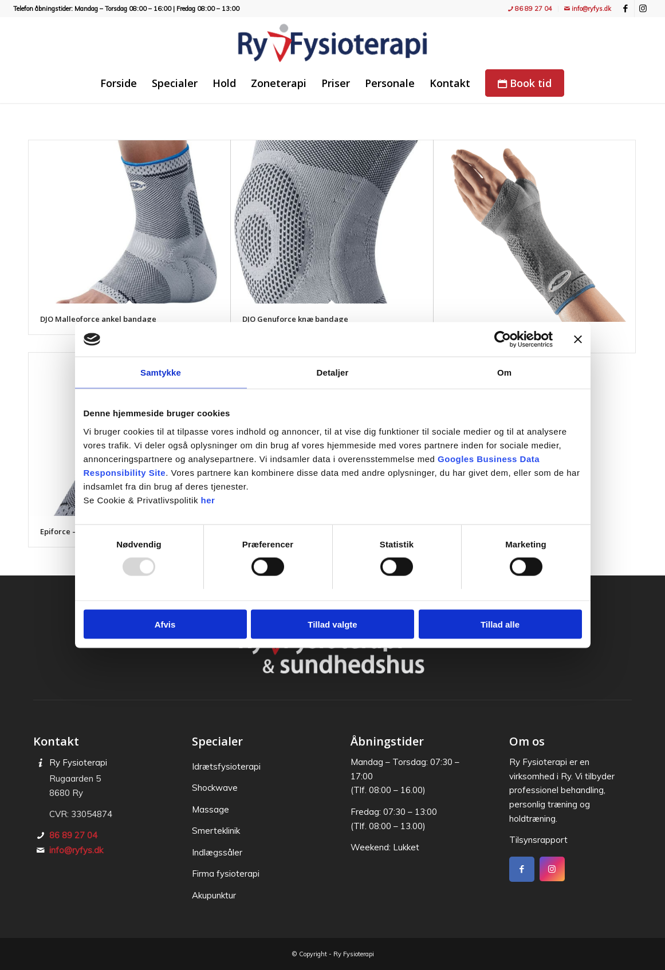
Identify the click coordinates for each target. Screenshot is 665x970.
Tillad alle (500, 624)
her (208, 499)
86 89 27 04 (530, 9)
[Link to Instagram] (643, 8)
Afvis (165, 624)
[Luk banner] (578, 340)
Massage (210, 809)
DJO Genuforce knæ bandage (295, 319)
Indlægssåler (217, 852)
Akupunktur (214, 895)
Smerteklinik (216, 830)
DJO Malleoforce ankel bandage (98, 319)
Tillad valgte (332, 624)
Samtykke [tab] (160, 372)
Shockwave (215, 787)
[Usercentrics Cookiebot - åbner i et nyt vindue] (502, 339)
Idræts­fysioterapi (226, 766)
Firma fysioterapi (225, 873)
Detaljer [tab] (333, 372)
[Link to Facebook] (625, 8)
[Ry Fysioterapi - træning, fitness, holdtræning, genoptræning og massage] (332, 43)
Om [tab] (504, 372)
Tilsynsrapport (538, 839)
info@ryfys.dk (587, 9)
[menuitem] (530, 9)
